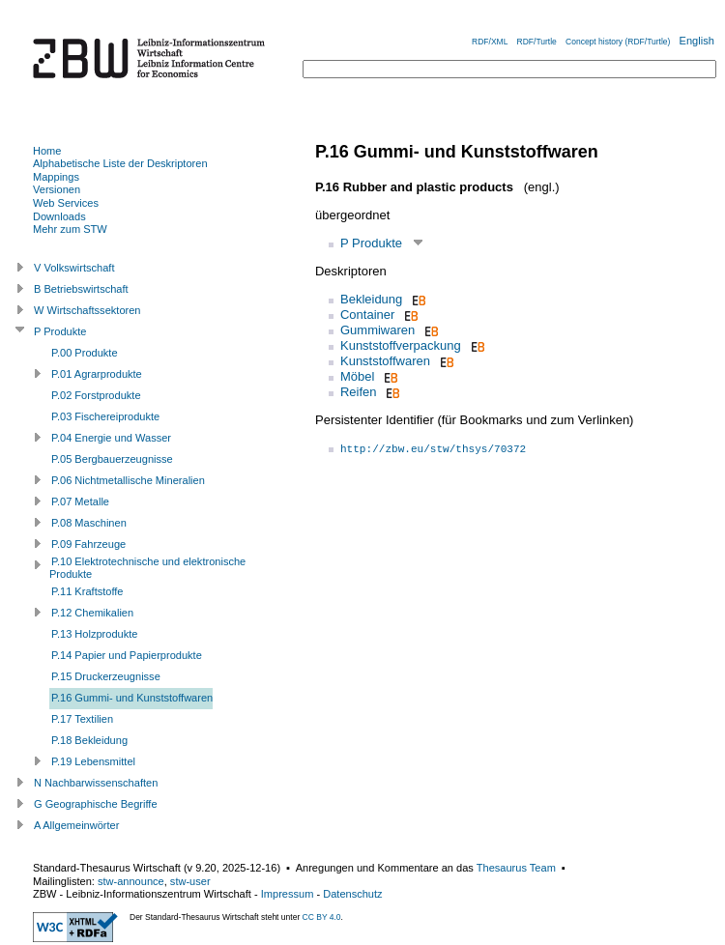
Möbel (357, 376)
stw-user (190, 881)
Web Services (66, 203)
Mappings (56, 177)
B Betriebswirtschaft (81, 289)
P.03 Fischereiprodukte (105, 416)
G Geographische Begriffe (96, 804)
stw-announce (131, 881)
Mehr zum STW (70, 229)
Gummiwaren (377, 330)
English (697, 40)
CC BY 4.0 (322, 917)
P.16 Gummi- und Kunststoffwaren (132, 697)
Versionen (56, 189)
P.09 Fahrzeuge (88, 544)
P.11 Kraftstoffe (87, 591)
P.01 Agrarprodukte (96, 374)
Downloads (59, 216)
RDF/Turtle (537, 41)
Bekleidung (371, 299)
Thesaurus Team (516, 867)
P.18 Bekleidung (89, 740)
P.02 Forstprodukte (96, 395)
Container (367, 314)
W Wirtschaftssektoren (87, 310)
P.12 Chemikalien (92, 612)
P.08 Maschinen (89, 523)
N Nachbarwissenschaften (96, 782)
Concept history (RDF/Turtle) (618, 41)
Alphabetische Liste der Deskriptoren (120, 163)
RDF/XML (490, 41)
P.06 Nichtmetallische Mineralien (128, 480)
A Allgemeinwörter (76, 825)
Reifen (358, 392)
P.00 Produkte (84, 352)
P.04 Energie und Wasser (111, 438)
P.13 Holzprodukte (94, 634)
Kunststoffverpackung (400, 345)
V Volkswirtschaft (74, 267)
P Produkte (371, 243)
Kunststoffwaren (385, 361)
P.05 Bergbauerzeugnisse (112, 459)
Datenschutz (352, 894)
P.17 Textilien (82, 719)
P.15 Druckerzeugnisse (105, 676)
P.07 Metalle (80, 501)
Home (47, 151)
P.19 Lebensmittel (93, 761)
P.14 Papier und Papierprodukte (126, 655)
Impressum (287, 894)
